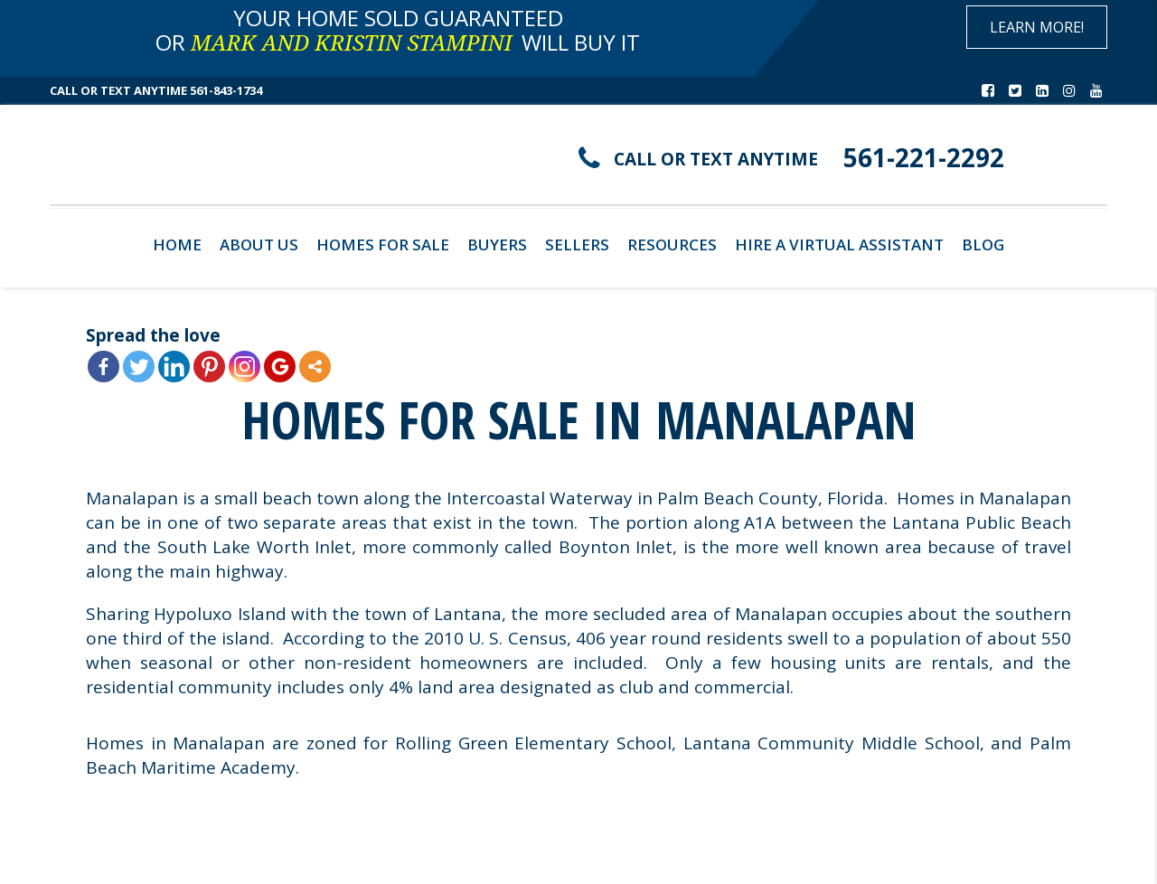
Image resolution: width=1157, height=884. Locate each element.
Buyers (497, 244)
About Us (259, 244)
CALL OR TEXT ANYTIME (716, 159)
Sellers (577, 244)
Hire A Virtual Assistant (839, 244)
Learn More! (1037, 27)
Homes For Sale (382, 244)
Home (177, 244)
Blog (983, 244)
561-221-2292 (923, 157)
